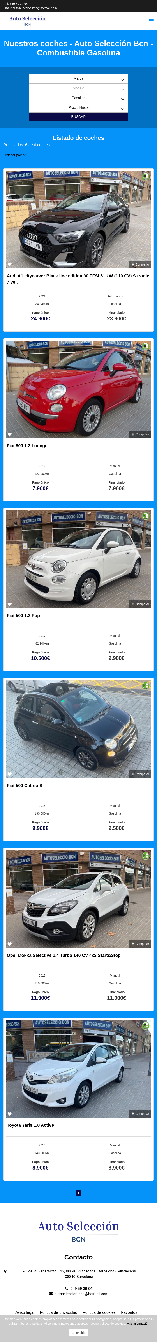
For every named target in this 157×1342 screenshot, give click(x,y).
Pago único (40, 312)
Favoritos (129, 1312)
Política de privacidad (58, 1312)
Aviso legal (24, 1312)
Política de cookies (99, 1312)
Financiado (116, 312)
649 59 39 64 (19, 4)
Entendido (78, 1333)
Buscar (78, 117)
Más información (138, 1323)
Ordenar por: (14, 155)
